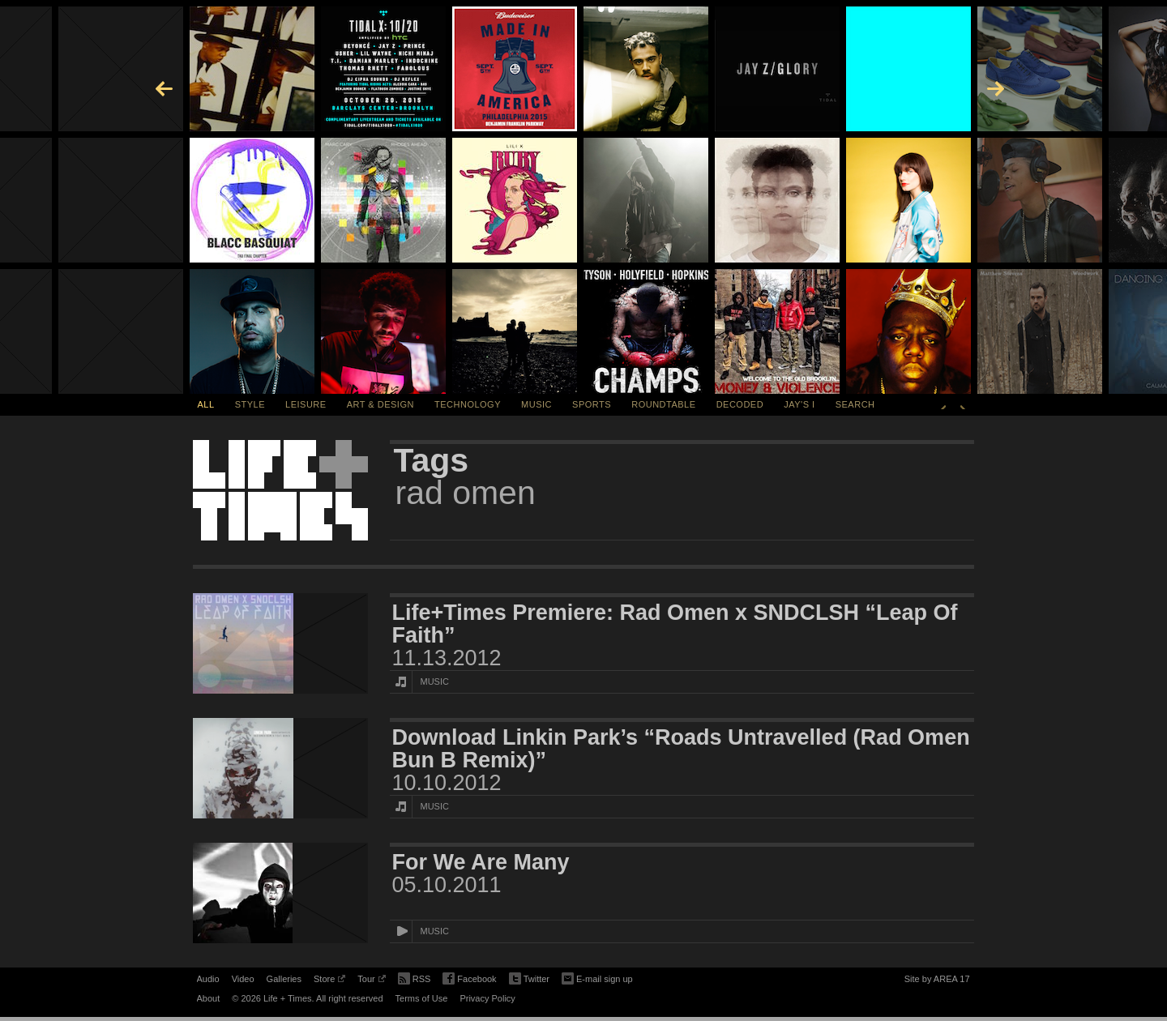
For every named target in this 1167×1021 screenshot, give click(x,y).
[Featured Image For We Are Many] (280, 893)
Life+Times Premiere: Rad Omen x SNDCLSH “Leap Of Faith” (675, 624)
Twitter (529, 979)
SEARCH (855, 404)
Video (243, 979)
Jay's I (799, 404)
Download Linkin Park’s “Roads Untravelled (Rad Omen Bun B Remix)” (681, 748)
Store (329, 981)
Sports (591, 404)
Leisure (306, 404)
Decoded (740, 404)
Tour (371, 981)
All (206, 404)
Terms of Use (421, 998)
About (208, 998)
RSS (414, 977)
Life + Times (280, 490)
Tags (431, 460)
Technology (467, 404)
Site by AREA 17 (937, 981)
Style (250, 404)
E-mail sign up (597, 977)
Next (963, 404)
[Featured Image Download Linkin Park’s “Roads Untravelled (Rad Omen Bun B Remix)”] (280, 768)
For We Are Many (481, 862)
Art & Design (380, 404)
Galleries (284, 979)
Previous (943, 404)
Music (536, 404)
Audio (208, 979)
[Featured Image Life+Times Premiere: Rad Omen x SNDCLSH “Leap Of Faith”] (280, 643)
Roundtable (663, 404)
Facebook (469, 979)
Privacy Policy (487, 998)
